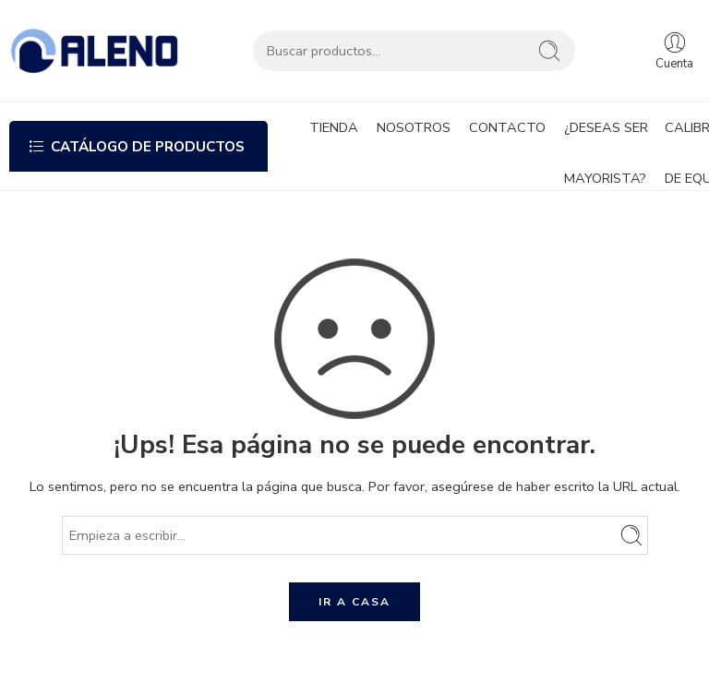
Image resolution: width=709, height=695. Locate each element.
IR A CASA (354, 601)
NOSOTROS (414, 127)
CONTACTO (507, 127)
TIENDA (333, 127)
